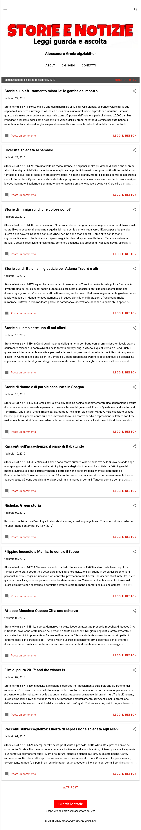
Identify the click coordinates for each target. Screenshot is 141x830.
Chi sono (68, 65)
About (50, 65)
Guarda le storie (70, 804)
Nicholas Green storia (22, 505)
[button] (134, 91)
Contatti (89, 65)
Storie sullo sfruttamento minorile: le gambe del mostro (51, 91)
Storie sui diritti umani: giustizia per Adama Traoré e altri (52, 268)
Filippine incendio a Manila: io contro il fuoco (41, 551)
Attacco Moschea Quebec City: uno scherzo (41, 610)
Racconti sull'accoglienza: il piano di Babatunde (44, 446)
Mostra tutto (126, 79)
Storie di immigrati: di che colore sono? (37, 209)
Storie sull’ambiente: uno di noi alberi (35, 328)
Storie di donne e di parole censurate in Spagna (44, 387)
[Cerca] (136, 10)
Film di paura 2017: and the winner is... (36, 670)
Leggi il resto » (125, 135)
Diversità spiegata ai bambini (28, 150)
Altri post (70, 787)
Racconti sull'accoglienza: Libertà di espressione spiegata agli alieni (61, 729)
